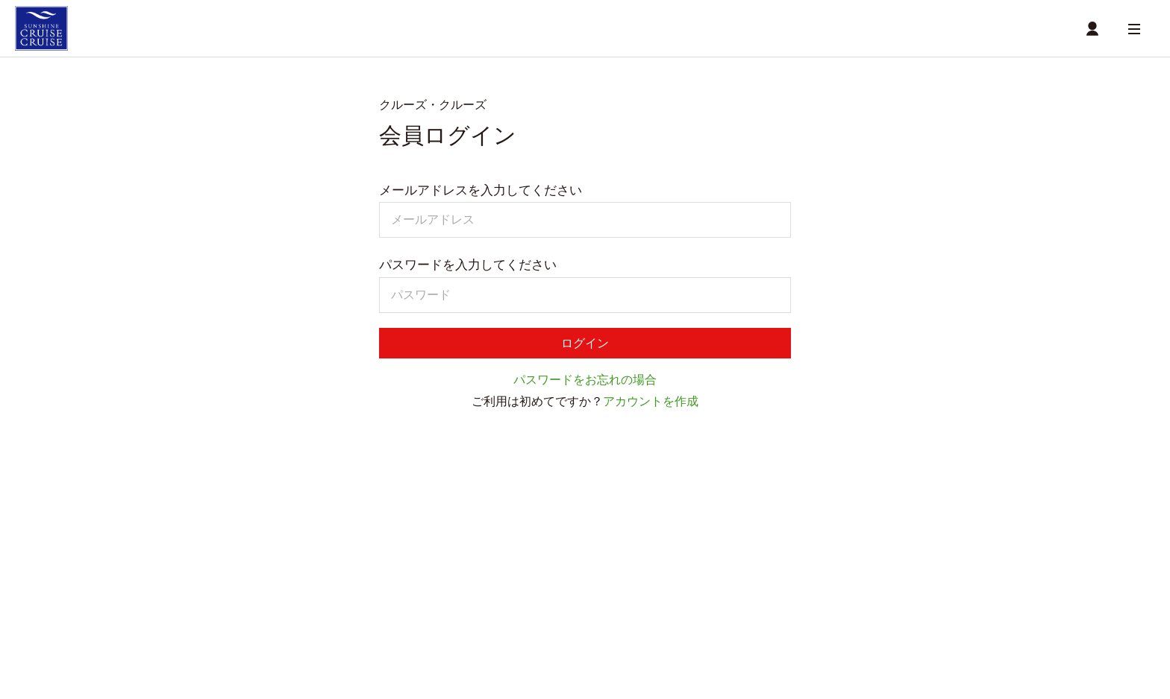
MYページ (569, 545)
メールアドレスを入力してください (480, 193)
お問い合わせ (609, 612)
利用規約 (443, 612)
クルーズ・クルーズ (252, 501)
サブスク (230, 573)
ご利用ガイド (245, 612)
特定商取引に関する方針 (348, 612)
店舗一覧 (447, 545)
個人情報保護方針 (524, 612)
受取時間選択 (335, 545)
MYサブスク (461, 589)
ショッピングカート (252, 545)
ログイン (585, 347)
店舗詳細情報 (507, 545)
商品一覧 (395, 545)
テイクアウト (239, 529)
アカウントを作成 (650, 408)
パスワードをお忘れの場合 (585, 386)
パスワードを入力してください (468, 268)
